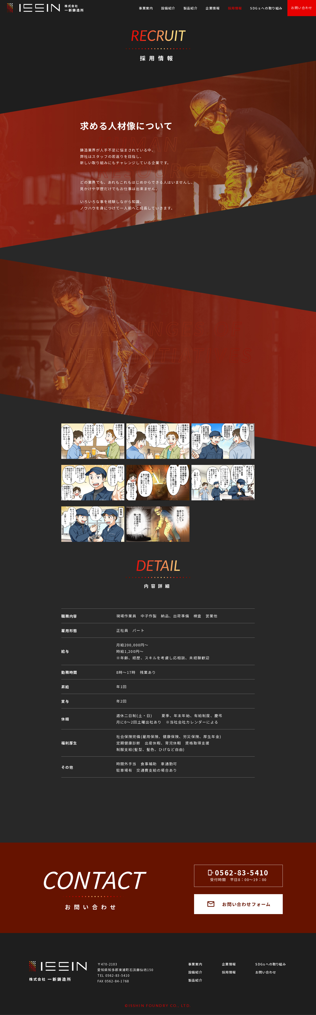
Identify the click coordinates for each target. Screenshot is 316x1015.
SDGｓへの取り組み (266, 8)
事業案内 (146, 8)
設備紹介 (168, 8)
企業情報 (213, 8)
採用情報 (235, 8)
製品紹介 (190, 8)
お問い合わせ (301, 7)
